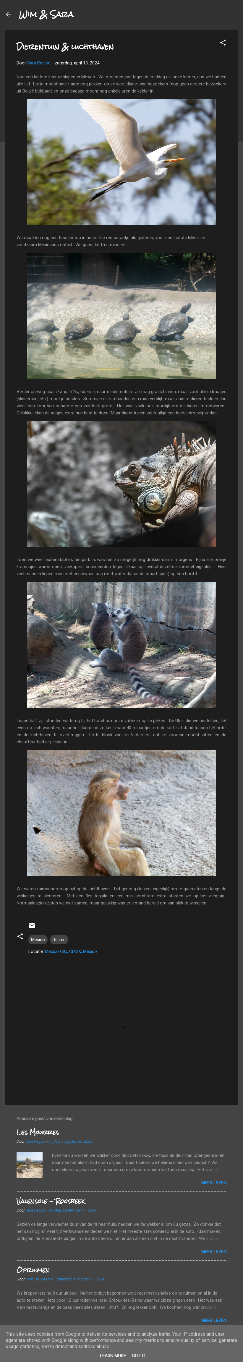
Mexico (38, 939)
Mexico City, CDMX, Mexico (71, 951)
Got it (138, 1355)
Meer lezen (213, 1183)
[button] (222, 43)
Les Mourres (38, 1132)
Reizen (59, 939)
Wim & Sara (46, 14)
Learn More (113, 1355)
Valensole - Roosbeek (51, 1201)
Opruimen (33, 1270)
